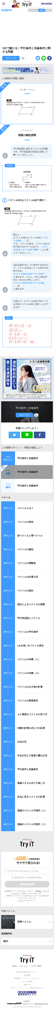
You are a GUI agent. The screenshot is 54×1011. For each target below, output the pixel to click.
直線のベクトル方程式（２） (32, 824)
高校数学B (6, 933)
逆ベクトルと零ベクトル (30, 535)
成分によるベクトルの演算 (31, 604)
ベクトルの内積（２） (28, 673)
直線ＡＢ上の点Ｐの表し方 (31, 783)
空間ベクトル (24, 922)
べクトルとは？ (25, 508)
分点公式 (21, 742)
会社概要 (27, 975)
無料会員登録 (46, 4)
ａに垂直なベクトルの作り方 (32, 714)
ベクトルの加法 (25, 522)
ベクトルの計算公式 (27, 577)
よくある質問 (27, 981)
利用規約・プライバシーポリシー (27, 978)
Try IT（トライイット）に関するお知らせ (27, 988)
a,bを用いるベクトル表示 (30, 645)
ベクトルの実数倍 (26, 563)
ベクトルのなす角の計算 (30, 687)
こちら (20, 900)
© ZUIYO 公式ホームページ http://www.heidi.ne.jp (27, 1003)
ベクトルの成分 (25, 590)
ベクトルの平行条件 (27, 632)
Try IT (27, 3)
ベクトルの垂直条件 (27, 700)
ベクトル (5, 497)
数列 (5, 941)
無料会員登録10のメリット (27, 972)
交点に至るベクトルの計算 (31, 797)
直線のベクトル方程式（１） (32, 810)
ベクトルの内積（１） (28, 659)
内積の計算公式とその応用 (31, 728)
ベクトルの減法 (25, 549)
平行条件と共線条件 (27, 458)
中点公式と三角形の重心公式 (32, 755)
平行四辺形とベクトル (28, 618)
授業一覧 (27, 985)
